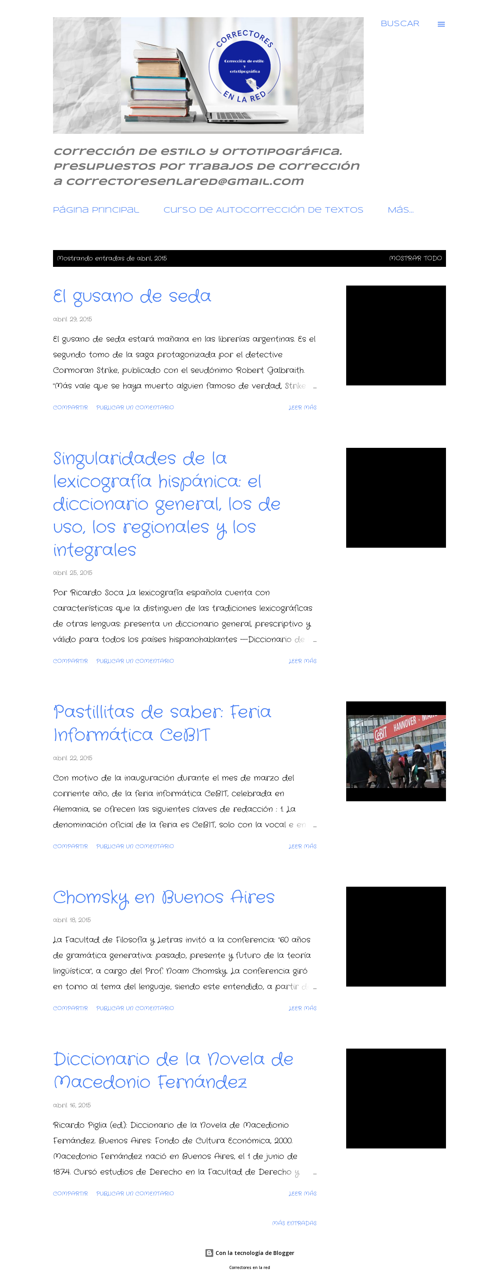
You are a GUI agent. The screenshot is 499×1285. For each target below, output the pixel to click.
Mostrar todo (415, 258)
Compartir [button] (70, 408)
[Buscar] (400, 24)
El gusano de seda (132, 296)
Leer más (303, 408)
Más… (401, 210)
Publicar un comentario (135, 408)
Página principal (96, 210)
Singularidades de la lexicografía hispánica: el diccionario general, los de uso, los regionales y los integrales (167, 505)
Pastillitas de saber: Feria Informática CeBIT (162, 724)
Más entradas (294, 1223)
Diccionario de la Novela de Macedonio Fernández (173, 1071)
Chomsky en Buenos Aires (164, 898)
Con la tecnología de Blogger (249, 1253)
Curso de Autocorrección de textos (263, 210)
